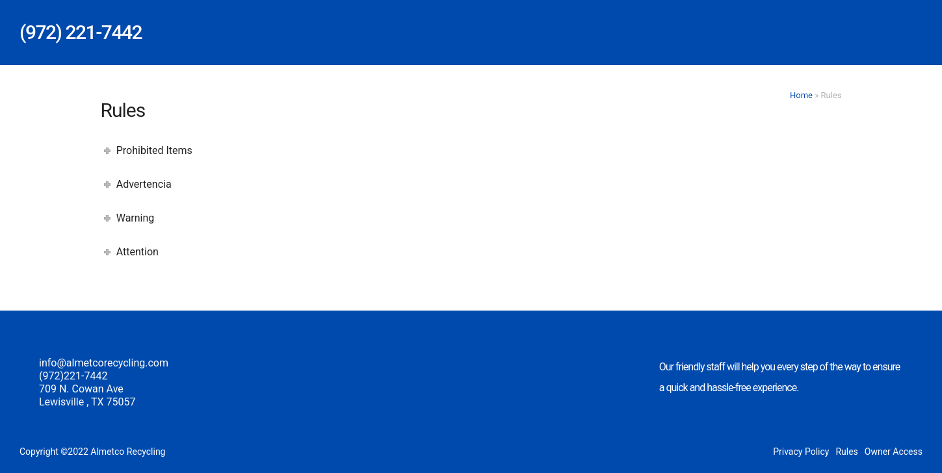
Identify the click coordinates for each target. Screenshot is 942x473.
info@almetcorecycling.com (103, 363)
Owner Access (893, 451)
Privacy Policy (801, 451)
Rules (846, 451)
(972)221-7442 (73, 376)
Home (801, 95)
